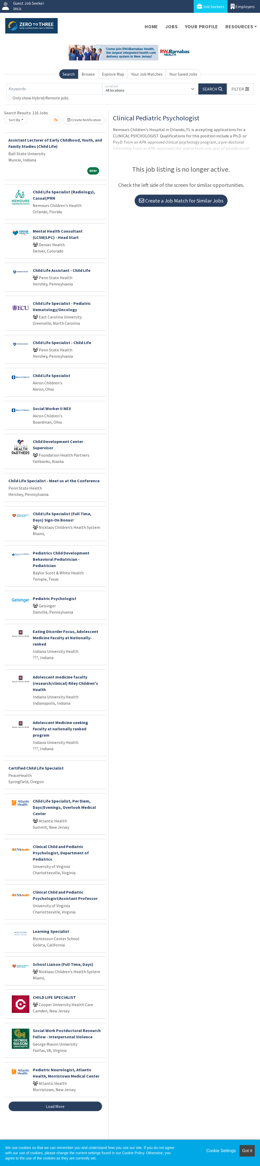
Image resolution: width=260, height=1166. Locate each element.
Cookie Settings (221, 1150)
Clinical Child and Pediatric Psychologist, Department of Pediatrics (61, 853)
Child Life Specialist (51, 375)
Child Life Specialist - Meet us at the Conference (54, 480)
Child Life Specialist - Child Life (62, 342)
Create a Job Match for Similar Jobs (181, 200)
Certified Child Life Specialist (36, 768)
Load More (55, 1106)
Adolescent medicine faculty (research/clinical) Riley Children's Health (65, 683)
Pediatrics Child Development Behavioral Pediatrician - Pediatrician (61, 559)
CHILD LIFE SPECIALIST (54, 997)
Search (69, 74)
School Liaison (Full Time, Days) (63, 964)
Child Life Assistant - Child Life (61, 270)
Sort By (14, 119)
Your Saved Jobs (183, 74)
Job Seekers (210, 6)
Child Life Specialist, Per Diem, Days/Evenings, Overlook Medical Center (64, 807)
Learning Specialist (51, 931)
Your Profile (201, 27)
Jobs (171, 27)
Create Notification (84, 119)
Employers (243, 6)
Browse (88, 74)
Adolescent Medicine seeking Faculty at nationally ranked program (60, 729)
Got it (247, 1150)
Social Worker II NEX (52, 408)
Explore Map (113, 74)
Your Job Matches (146, 74)
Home (151, 27)
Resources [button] (239, 27)
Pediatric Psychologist (54, 598)
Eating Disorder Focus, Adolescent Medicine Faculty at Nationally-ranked (65, 638)
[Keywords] (54, 89)
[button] (240, 89)
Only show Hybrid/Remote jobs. (41, 97)
